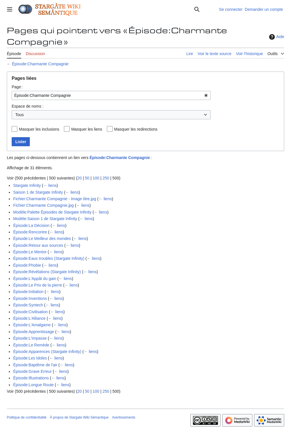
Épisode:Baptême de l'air (35, 365)
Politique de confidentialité (26, 417)
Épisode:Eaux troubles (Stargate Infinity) (48, 258)
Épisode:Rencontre (30, 232)
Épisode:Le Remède (31, 345)
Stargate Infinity (27, 185)
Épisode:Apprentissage (33, 331)
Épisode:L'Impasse (30, 338)
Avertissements (123, 417)
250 (106, 178)
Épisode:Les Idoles (30, 358)
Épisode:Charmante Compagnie (40, 64)
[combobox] (111, 95)
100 (96, 178)
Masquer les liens (86, 129)
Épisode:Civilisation (30, 312)
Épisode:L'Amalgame (32, 325)
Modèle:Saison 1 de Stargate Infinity (45, 218)
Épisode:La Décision (31, 225)
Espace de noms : (27, 106)
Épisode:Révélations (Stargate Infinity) (47, 271)
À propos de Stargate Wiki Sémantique (79, 417)
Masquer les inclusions (39, 129)
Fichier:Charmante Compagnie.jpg (43, 205)
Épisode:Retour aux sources (38, 245)
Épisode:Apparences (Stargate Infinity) (47, 351)
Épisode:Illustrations (31, 378)
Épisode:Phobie (27, 265)
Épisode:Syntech (28, 305)
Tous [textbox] (19, 114)
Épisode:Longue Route (33, 384)
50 (87, 178)
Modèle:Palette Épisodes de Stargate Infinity (52, 212)
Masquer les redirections (136, 129)
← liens (50, 185)
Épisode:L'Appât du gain (34, 278)
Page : (17, 87)
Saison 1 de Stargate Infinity (38, 192)
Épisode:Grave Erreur (32, 371)
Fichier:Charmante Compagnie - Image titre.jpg (54, 198)
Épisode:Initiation (28, 291)
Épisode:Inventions (30, 298)
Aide (276, 37)
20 (79, 178)
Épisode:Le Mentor (30, 252)
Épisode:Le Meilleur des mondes (42, 238)
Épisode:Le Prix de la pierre (37, 285)
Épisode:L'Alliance (29, 318)
